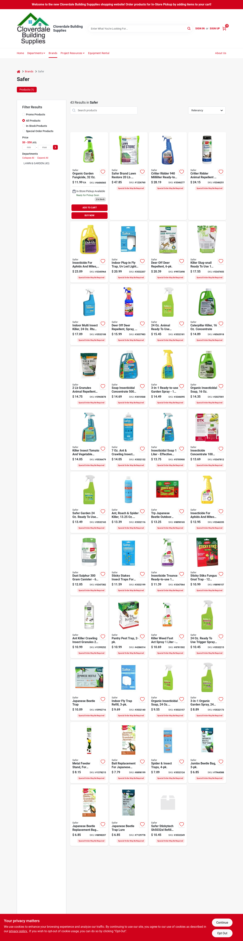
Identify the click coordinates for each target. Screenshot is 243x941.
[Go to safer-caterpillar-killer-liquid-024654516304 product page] (207, 314)
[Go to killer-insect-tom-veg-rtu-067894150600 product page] (89, 439)
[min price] (28, 147)
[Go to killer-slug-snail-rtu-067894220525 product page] (207, 252)
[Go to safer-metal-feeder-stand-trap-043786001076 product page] (89, 752)
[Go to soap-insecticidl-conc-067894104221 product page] (128, 377)
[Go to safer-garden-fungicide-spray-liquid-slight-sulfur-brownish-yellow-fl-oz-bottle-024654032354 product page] (207, 627)
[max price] (44, 147)
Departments (35, 53)
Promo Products (35, 114)
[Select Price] (55, 147)
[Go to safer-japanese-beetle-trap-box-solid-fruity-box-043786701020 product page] (89, 690)
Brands (53, 53)
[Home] (18, 72)
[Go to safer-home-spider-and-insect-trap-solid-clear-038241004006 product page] (168, 752)
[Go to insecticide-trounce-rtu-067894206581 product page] (168, 565)
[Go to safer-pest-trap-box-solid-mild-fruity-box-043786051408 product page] (128, 627)
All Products (33, 121)
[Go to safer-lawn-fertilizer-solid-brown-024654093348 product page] (128, 176)
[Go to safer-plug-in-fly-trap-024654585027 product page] (128, 252)
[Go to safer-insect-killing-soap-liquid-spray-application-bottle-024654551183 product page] (207, 377)
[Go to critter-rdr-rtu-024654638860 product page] (168, 176)
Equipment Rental (98, 53)
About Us (220, 53)
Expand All (42, 158)
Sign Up (215, 28)
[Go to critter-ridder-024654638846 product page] (207, 176)
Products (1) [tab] (26, 89)
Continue (222, 922)
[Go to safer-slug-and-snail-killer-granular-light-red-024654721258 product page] (89, 377)
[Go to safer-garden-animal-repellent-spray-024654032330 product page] (168, 314)
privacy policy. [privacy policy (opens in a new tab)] (18, 931)
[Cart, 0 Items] (224, 28)
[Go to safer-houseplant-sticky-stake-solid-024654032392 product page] (128, 565)
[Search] (189, 28)
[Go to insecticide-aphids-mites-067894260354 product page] (89, 252)
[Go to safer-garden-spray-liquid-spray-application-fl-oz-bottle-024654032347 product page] (207, 690)
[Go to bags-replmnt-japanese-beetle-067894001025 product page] (89, 815)
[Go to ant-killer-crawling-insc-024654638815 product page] (89, 627)
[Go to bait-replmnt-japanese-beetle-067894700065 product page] (128, 752)
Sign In (200, 28)
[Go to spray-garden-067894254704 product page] (168, 377)
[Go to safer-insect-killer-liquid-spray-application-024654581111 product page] (128, 502)
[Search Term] (140, 28)
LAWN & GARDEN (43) (36, 163)
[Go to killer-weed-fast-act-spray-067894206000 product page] (168, 627)
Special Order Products (39, 131)
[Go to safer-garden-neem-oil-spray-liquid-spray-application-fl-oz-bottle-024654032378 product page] (89, 502)
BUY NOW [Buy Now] (89, 215)
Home (20, 53)
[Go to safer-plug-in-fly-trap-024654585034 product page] (128, 690)
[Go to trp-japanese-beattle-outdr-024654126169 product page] (168, 502)
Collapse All (28, 158)
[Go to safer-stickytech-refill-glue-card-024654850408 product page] (168, 815)
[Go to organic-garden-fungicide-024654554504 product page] (89, 176)
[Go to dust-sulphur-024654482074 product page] (89, 565)
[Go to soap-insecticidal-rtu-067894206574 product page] (168, 439)
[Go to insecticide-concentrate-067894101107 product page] (207, 439)
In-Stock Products (36, 126)
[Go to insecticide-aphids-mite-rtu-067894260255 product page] (207, 502)
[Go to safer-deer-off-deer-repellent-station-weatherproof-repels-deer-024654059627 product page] (168, 252)
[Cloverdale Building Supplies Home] (34, 28)
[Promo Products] (23, 114)
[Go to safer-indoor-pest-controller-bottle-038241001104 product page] (89, 314)
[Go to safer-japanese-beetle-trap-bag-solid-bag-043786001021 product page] (207, 752)
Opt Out (222, 933)
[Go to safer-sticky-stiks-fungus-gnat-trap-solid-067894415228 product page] (207, 565)
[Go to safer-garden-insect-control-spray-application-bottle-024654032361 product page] (168, 690)
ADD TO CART (89, 207)
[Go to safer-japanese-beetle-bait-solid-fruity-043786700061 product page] (128, 815)
